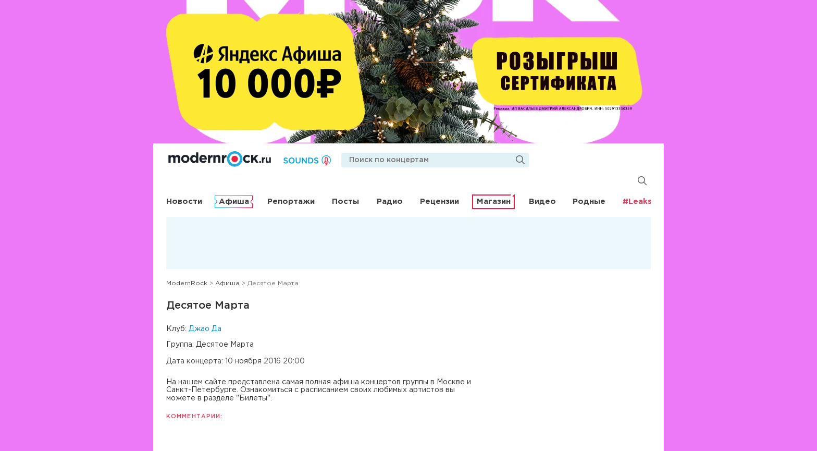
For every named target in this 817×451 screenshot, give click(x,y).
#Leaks (637, 201)
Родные (589, 201)
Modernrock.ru (219, 159)
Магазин (494, 201)
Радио (390, 201)
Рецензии (439, 201)
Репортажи (291, 201)
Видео (542, 201)
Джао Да (205, 329)
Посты (345, 201)
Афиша (234, 201)
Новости (184, 201)
